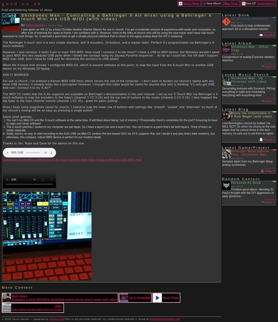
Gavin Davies (35, 25)
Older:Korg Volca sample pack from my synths (32, 307)
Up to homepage (134, 297)
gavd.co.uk (22, 3)
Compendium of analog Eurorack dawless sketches (248, 58)
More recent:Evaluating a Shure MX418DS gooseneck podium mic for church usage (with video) (59, 297)
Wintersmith (57, 319)
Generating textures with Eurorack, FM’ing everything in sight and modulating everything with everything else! (248, 92)
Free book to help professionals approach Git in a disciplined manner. (246, 27)
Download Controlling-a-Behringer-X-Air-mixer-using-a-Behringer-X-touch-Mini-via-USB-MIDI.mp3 (72, 159)
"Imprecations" (266, 3)
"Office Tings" (230, 3)
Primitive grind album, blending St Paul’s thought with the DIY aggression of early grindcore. (248, 193)
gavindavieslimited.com (165, 319)
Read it (269, 35)
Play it (270, 171)
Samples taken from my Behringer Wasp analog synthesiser (247, 163)
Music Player (191, 3)
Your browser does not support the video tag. (29, 175)
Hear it (270, 66)
